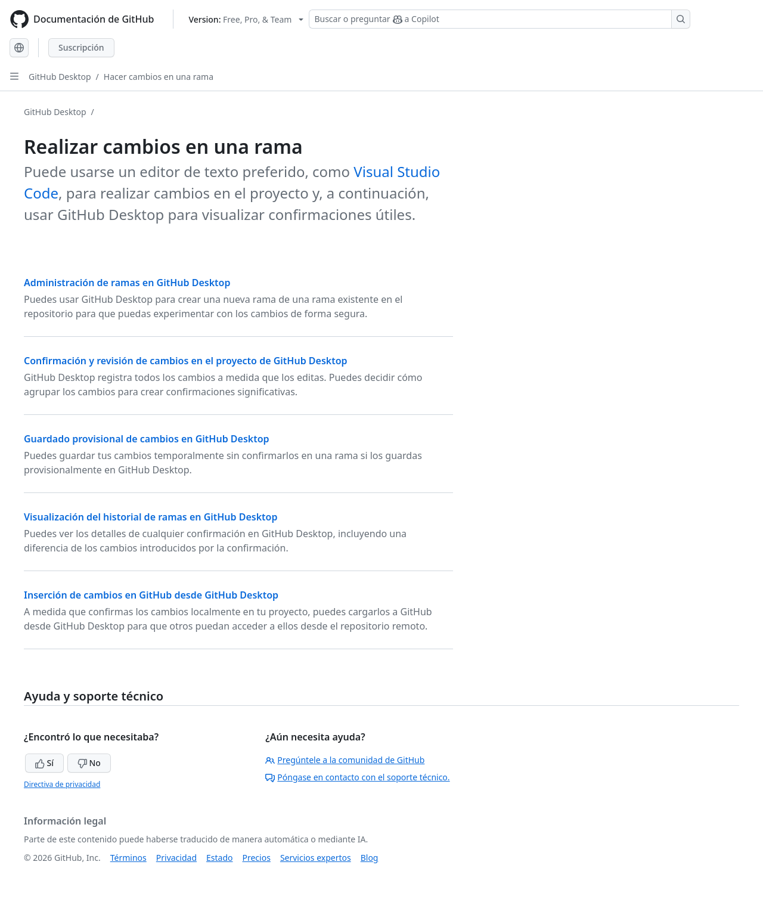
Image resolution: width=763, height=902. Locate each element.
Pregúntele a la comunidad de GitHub (344, 759)
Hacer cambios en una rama (158, 76)
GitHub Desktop (60, 76)
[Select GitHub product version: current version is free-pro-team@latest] (246, 19)
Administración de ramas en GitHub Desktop (127, 282)
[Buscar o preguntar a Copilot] (499, 19)
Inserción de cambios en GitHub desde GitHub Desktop (151, 595)
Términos (128, 857)
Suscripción (81, 47)
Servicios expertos (315, 857)
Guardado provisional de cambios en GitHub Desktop (146, 438)
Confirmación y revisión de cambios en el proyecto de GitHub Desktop (186, 360)
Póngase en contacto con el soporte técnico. (357, 777)
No (89, 762)
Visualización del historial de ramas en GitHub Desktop (151, 516)
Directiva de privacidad (62, 784)
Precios (257, 857)
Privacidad (176, 857)
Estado (219, 857)
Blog (370, 857)
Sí (44, 762)
